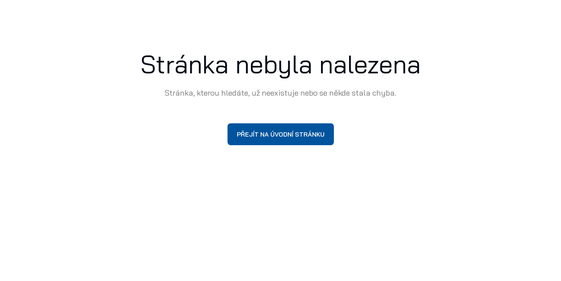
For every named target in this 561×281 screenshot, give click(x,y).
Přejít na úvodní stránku (281, 134)
